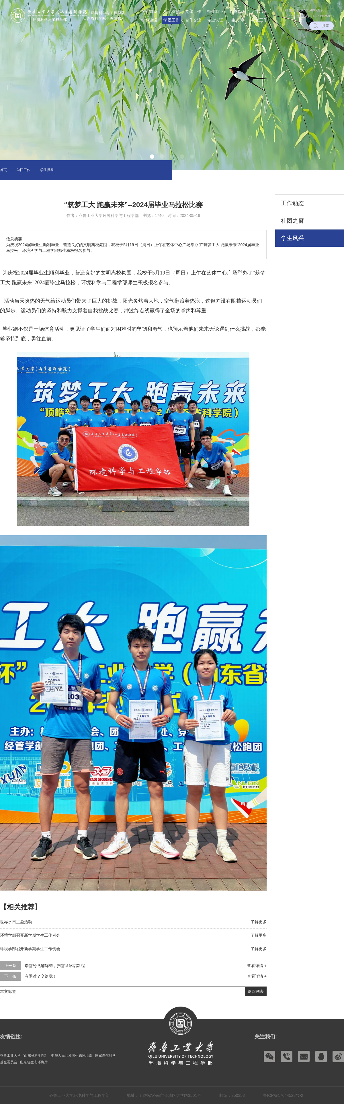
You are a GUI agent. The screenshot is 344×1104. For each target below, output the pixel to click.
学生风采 (47, 170)
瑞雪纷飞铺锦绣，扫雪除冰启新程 (55, 965)
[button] (152, 156)
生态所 (237, 20)
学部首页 (149, 11)
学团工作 (171, 20)
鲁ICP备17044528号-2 (283, 1095)
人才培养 (259, 11)
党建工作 (193, 11)
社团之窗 (292, 220)
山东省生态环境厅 (34, 1062)
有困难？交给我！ (41, 976)
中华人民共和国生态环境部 (71, 1056)
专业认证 (215, 20)
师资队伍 (237, 11)
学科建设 (149, 20)
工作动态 (292, 203)
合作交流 (193, 20)
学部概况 (171, 11)
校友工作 (259, 20)
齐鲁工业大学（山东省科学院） (24, 1056)
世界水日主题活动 (16, 921)
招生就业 (215, 11)
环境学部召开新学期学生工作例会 (30, 935)
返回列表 (256, 991)
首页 (3, 170)
